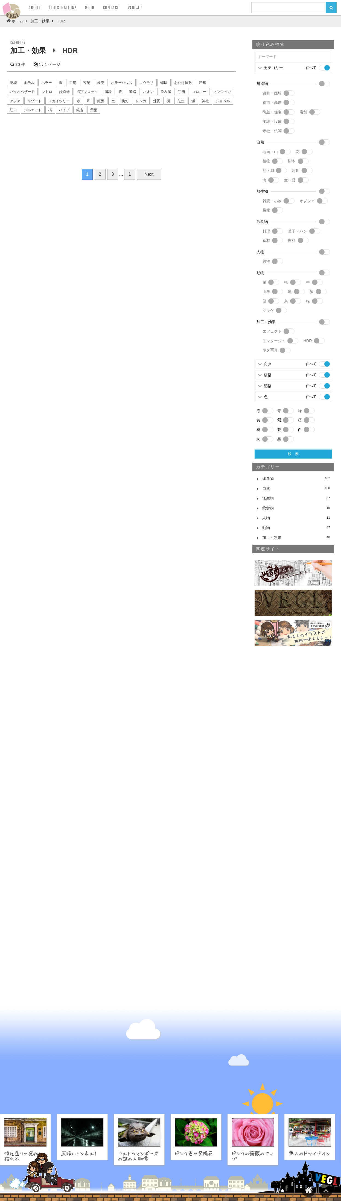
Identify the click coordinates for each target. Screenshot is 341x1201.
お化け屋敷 (183, 83)
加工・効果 (28, 50)
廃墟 (13, 83)
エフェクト (272, 331)
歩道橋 (64, 92)
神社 (205, 101)
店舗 (303, 112)
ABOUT (34, 7)
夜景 (86, 83)
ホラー (46, 83)
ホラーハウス (121, 83)
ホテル (29, 83)
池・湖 (268, 170)
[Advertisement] (293, 743)
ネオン (148, 92)
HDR (307, 341)
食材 (266, 240)
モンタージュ (274, 341)
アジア (15, 101)
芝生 (181, 101)
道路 (132, 92)
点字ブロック (87, 92)
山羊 (266, 291)
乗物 (266, 210)
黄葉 (93, 110)
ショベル (223, 101)
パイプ (64, 110)
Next (148, 174)
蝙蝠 (163, 83)
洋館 (202, 83)
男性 (266, 261)
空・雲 (290, 180)
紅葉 (100, 101)
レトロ (47, 92)
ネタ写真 (270, 350)
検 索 (293, 454)
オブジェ (307, 201)
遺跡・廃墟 (272, 93)
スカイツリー (59, 101)
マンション (222, 92)
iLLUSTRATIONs (62, 7)
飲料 (292, 240)
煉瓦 (156, 101)
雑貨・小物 (272, 201)
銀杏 (79, 110)
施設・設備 (272, 121)
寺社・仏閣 (272, 131)
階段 (108, 92)
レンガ (141, 101)
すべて (311, 67)
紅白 (13, 110)
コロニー (199, 92)
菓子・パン (297, 231)
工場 (72, 83)
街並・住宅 (272, 112)
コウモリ (146, 83)
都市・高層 (272, 102)
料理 (266, 231)
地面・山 (270, 151)
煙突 (100, 83)
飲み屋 (166, 92)
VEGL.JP (135, 7)
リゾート (34, 101)
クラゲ (268, 310)
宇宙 (181, 92)
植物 (266, 161)
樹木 (292, 161)
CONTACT (111, 7)
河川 (295, 170)
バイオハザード (22, 92)
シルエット (33, 110)
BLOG (89, 7)
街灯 (125, 101)
